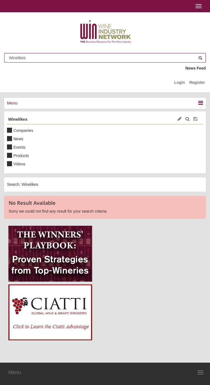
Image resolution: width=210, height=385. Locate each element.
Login (179, 82)
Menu (14, 372)
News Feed (195, 68)
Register (197, 82)
